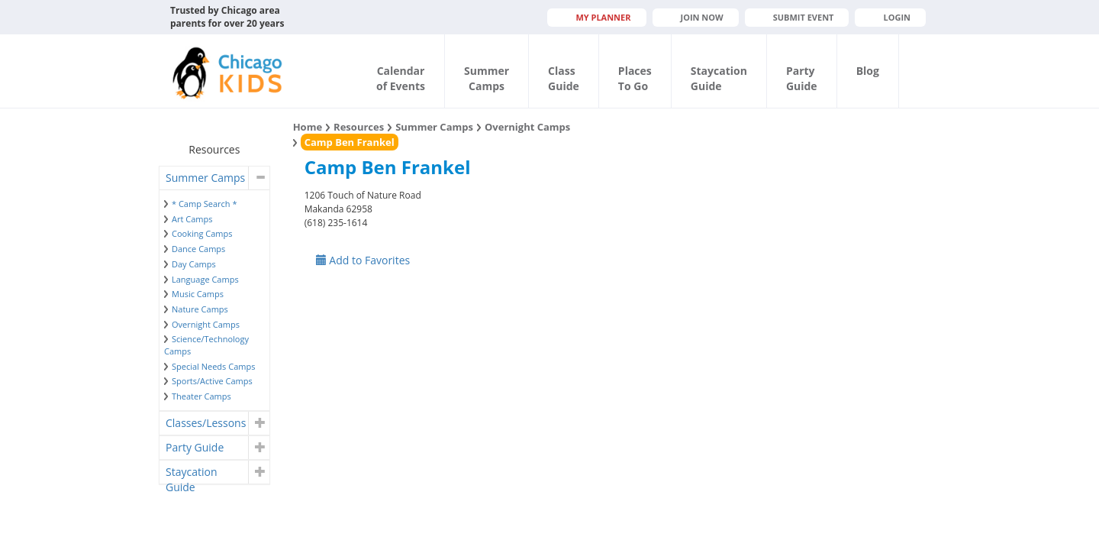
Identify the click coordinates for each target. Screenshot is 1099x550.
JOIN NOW (702, 17)
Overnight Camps (206, 324)
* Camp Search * (204, 203)
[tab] (214, 178)
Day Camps (194, 264)
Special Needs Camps (213, 366)
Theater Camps (201, 396)
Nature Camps (200, 309)
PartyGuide (801, 78)
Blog (867, 70)
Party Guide (195, 447)
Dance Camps (198, 248)
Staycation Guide (191, 474)
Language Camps (205, 279)
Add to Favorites (363, 260)
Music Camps (198, 293)
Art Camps (192, 219)
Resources (359, 127)
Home (307, 127)
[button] (258, 178)
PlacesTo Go (635, 78)
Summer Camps (205, 177)
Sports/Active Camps (212, 381)
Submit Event (803, 17)
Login (896, 17)
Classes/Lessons (206, 423)
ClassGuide (563, 78)
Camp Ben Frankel (350, 142)
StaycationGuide (719, 78)
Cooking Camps (202, 233)
